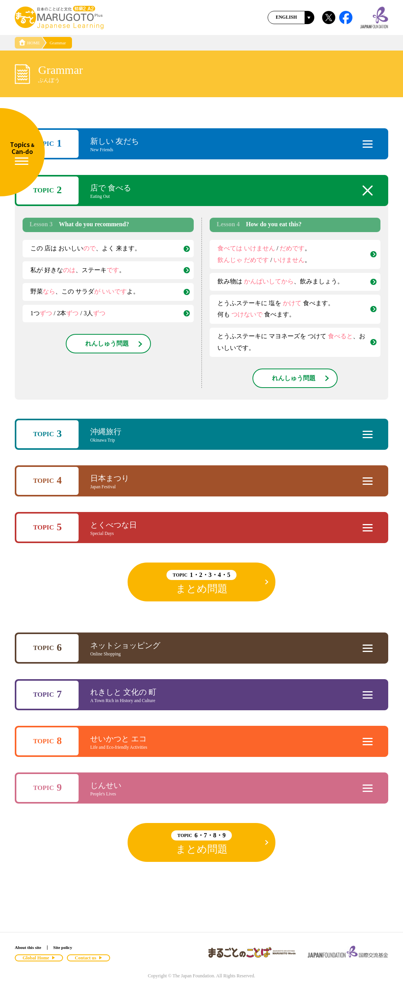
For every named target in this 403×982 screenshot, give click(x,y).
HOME (29, 43)
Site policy (62, 947)
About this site (28, 947)
